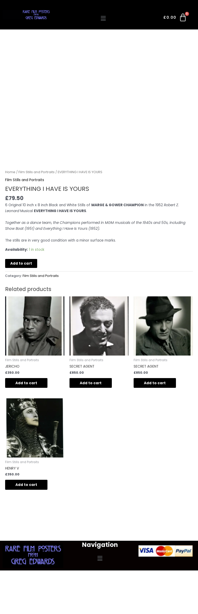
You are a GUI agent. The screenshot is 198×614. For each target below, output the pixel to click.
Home (10, 172)
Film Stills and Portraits (36, 172)
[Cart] (175, 18)
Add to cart (21, 263)
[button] (103, 18)
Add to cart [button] (26, 383)
